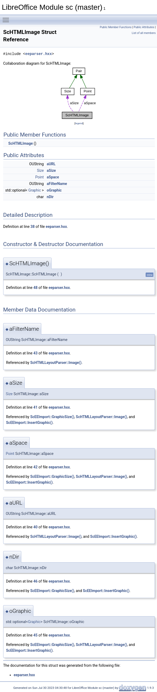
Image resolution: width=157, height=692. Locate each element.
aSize (51, 170)
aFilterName (57, 184)
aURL (51, 164)
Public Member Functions (116, 27)
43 (35, 353)
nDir (50, 197)
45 (35, 635)
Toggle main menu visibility (7, 17)
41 (35, 407)
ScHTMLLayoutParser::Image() (56, 362)
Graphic (34, 190)
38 (33, 226)
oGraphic (54, 190)
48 (35, 287)
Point (39, 177)
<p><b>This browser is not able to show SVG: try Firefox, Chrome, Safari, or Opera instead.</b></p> (79, 93)
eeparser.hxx (38, 53)
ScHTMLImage (20, 143)
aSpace (53, 177)
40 (35, 527)
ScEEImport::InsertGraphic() (29, 422)
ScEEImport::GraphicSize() (52, 417)
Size (40, 170)
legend (79, 123)
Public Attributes (144, 27)
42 (35, 467)
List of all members (144, 33)
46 (35, 581)
